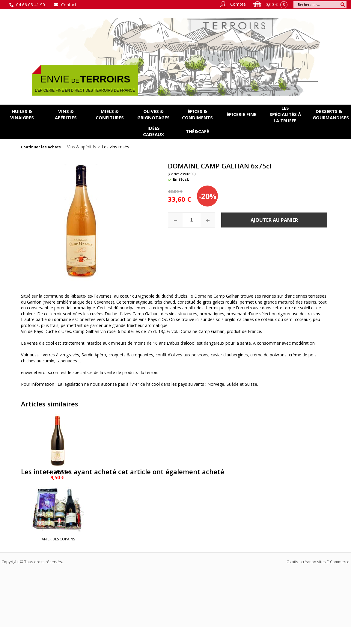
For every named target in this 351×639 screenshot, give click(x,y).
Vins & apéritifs (66, 114)
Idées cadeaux (153, 131)
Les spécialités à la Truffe (285, 114)
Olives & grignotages (153, 114)
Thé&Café (197, 131)
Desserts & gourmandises (331, 114)
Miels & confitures (110, 114)
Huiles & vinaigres (22, 114)
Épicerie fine (241, 114)
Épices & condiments (197, 114)
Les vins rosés (115, 147)
